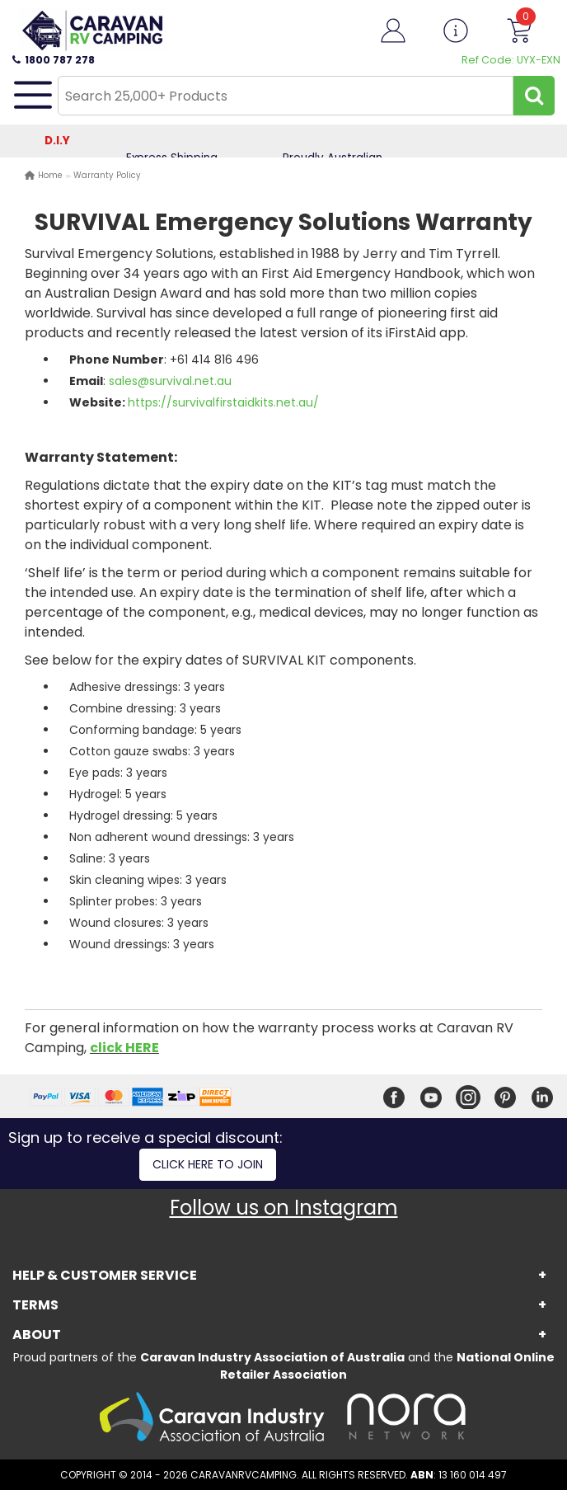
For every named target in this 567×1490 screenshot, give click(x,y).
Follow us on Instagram (284, 1207)
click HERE (124, 1047)
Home (50, 175)
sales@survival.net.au (170, 381)
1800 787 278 (53, 60)
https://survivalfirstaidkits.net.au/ (223, 402)
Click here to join (207, 1164)
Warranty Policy (107, 175)
